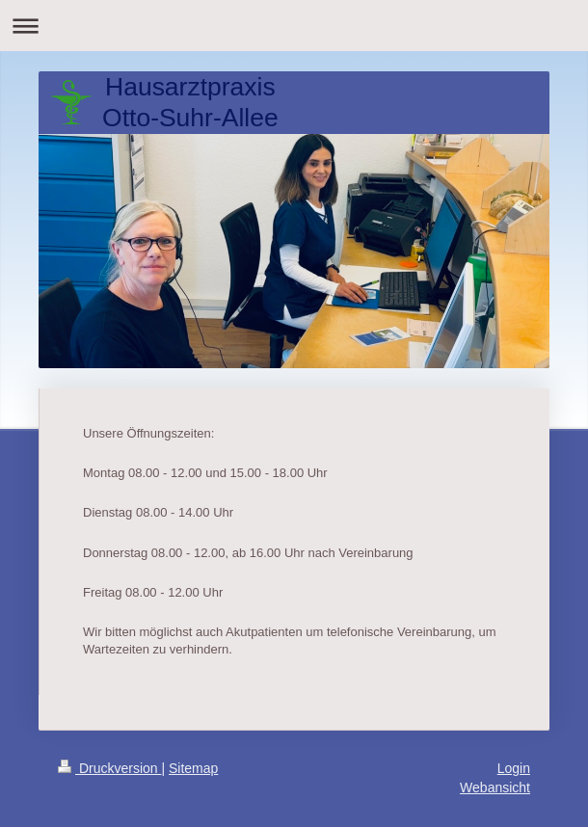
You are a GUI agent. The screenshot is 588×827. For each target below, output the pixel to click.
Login (513, 768)
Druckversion (109, 768)
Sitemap (193, 768)
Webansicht (495, 787)
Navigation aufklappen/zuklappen (294, 25)
